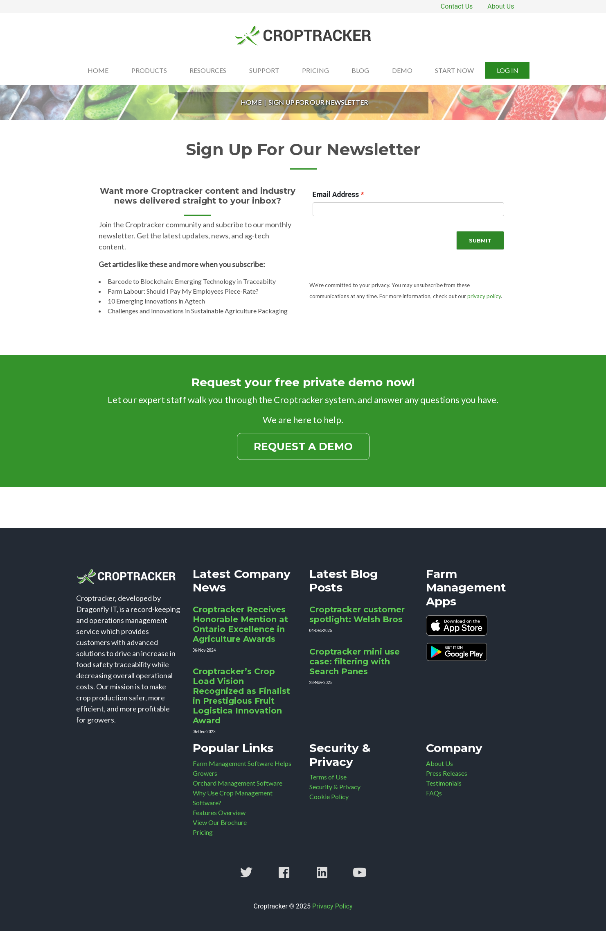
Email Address (336, 194)
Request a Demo (303, 446)
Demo (402, 70)
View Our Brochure (220, 822)
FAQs (434, 793)
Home (98, 70)
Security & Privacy (334, 787)
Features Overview (219, 812)
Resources (207, 70)
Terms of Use (328, 777)
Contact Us (457, 6)
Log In (507, 70)
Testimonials (444, 783)
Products (149, 70)
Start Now (454, 70)
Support (264, 70)
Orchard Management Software (237, 783)
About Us (500, 6)
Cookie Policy (329, 796)
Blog (360, 70)
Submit (480, 240)
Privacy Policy (332, 906)
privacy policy (484, 296)
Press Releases (446, 773)
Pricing (315, 70)
